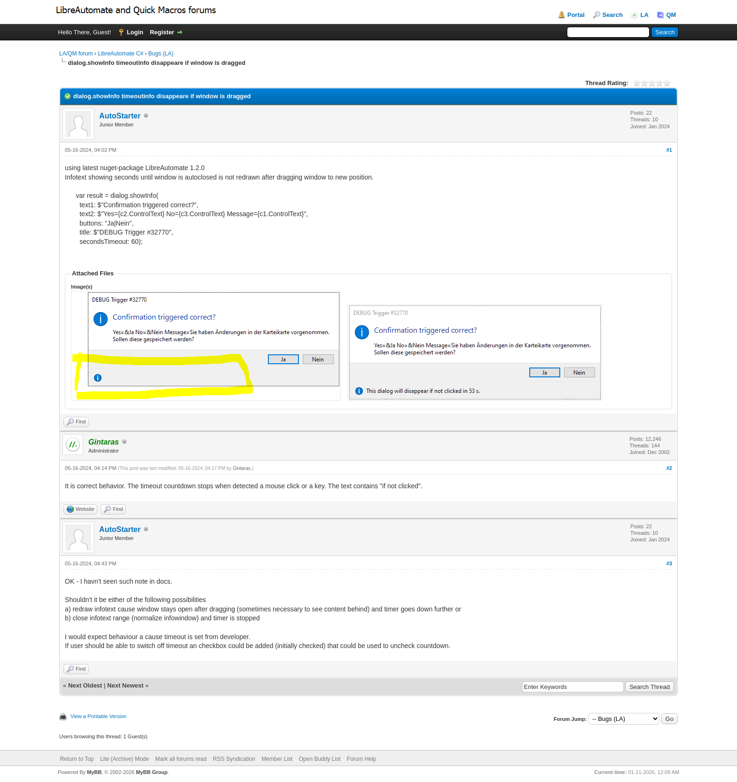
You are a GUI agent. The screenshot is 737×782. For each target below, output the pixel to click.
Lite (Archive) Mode (124, 759)
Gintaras (242, 468)
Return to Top (77, 759)
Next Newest (125, 685)
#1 (669, 150)
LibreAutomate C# (120, 53)
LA (644, 14)
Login (135, 32)
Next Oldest (85, 685)
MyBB (94, 772)
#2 (669, 468)
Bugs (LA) (161, 53)
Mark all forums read (180, 759)
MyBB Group (151, 772)
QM (671, 14)
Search (612, 14)
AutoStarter (120, 116)
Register (162, 32)
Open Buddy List (320, 759)
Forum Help (361, 759)
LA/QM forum (76, 53)
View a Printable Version (98, 716)
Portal (576, 14)
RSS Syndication (234, 759)
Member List (276, 759)
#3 (669, 563)
